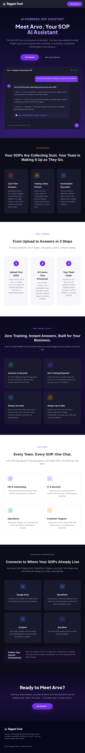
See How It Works (52, 57)
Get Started (74, 4)
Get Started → (42, 706)
